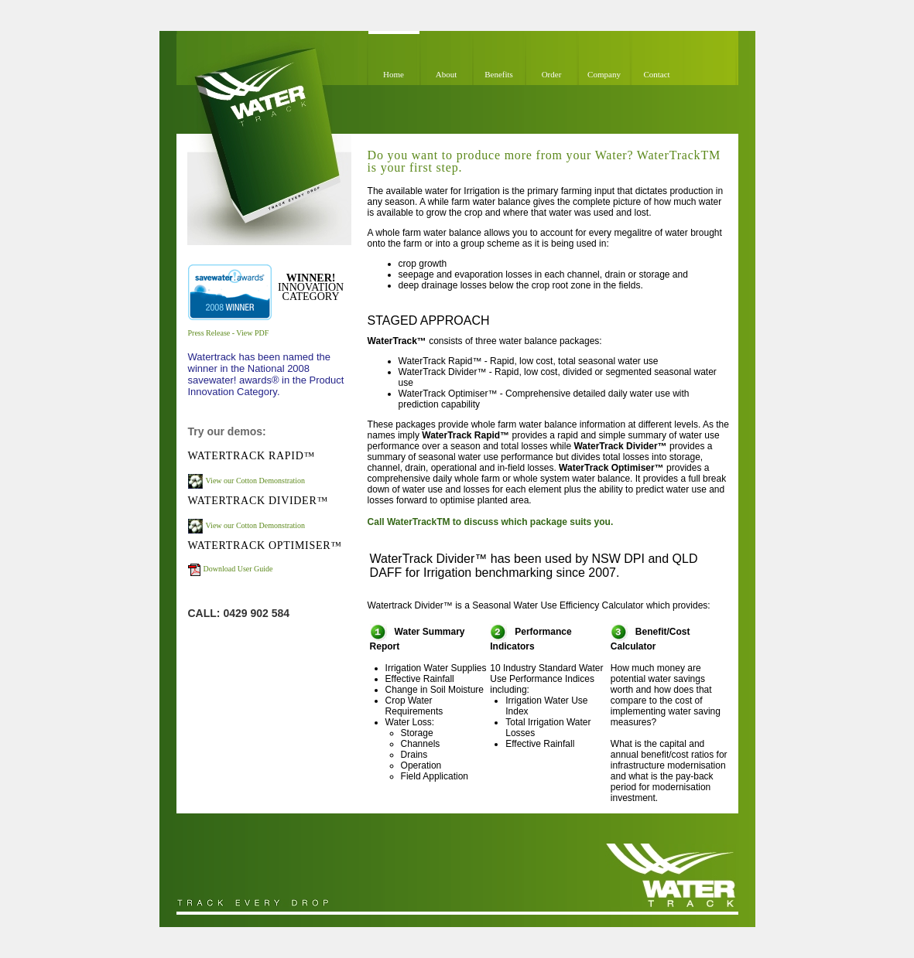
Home (393, 74)
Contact (656, 74)
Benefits (498, 74)
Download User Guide (238, 568)
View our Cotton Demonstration (256, 480)
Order (552, 74)
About (446, 74)
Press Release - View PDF (228, 333)
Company (604, 74)
